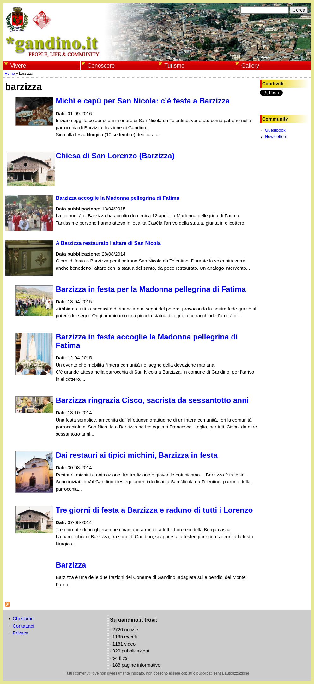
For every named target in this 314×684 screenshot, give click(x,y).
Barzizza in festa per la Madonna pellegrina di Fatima (150, 289)
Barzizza (71, 565)
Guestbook (275, 130)
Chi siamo (23, 618)
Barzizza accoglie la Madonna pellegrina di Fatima (117, 198)
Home (10, 73)
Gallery (250, 65)
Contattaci (23, 625)
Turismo (174, 65)
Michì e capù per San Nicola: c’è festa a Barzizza (143, 101)
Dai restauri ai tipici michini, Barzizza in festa (136, 455)
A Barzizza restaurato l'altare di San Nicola (108, 243)
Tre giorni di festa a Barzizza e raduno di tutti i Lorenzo (154, 510)
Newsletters (276, 136)
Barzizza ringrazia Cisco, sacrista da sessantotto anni (152, 400)
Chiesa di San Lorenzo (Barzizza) (115, 155)
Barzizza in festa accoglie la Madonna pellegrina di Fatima (147, 341)
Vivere (18, 65)
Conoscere (101, 65)
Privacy (20, 632)
